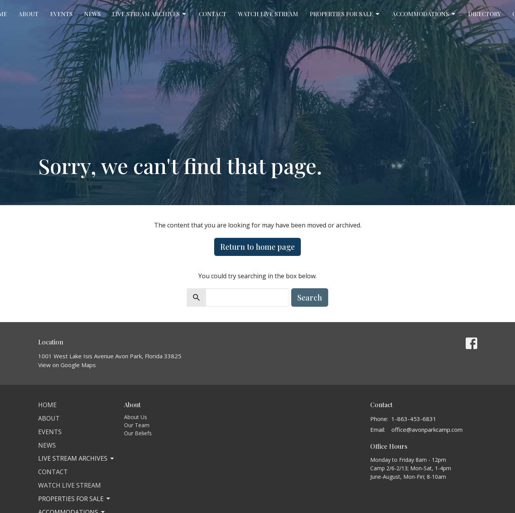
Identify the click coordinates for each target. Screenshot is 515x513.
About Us (135, 417)
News (92, 14)
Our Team (136, 425)
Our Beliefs (138, 433)
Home (47, 405)
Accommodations (424, 14)
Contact (212, 14)
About (28, 14)
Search (309, 297)
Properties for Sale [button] (74, 499)
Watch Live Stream (268, 14)
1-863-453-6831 (413, 419)
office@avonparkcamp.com (427, 429)
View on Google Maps (67, 365)
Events (61, 14)
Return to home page (257, 246)
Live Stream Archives (149, 14)
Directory (484, 14)
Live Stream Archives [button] (76, 458)
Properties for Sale (345, 14)
